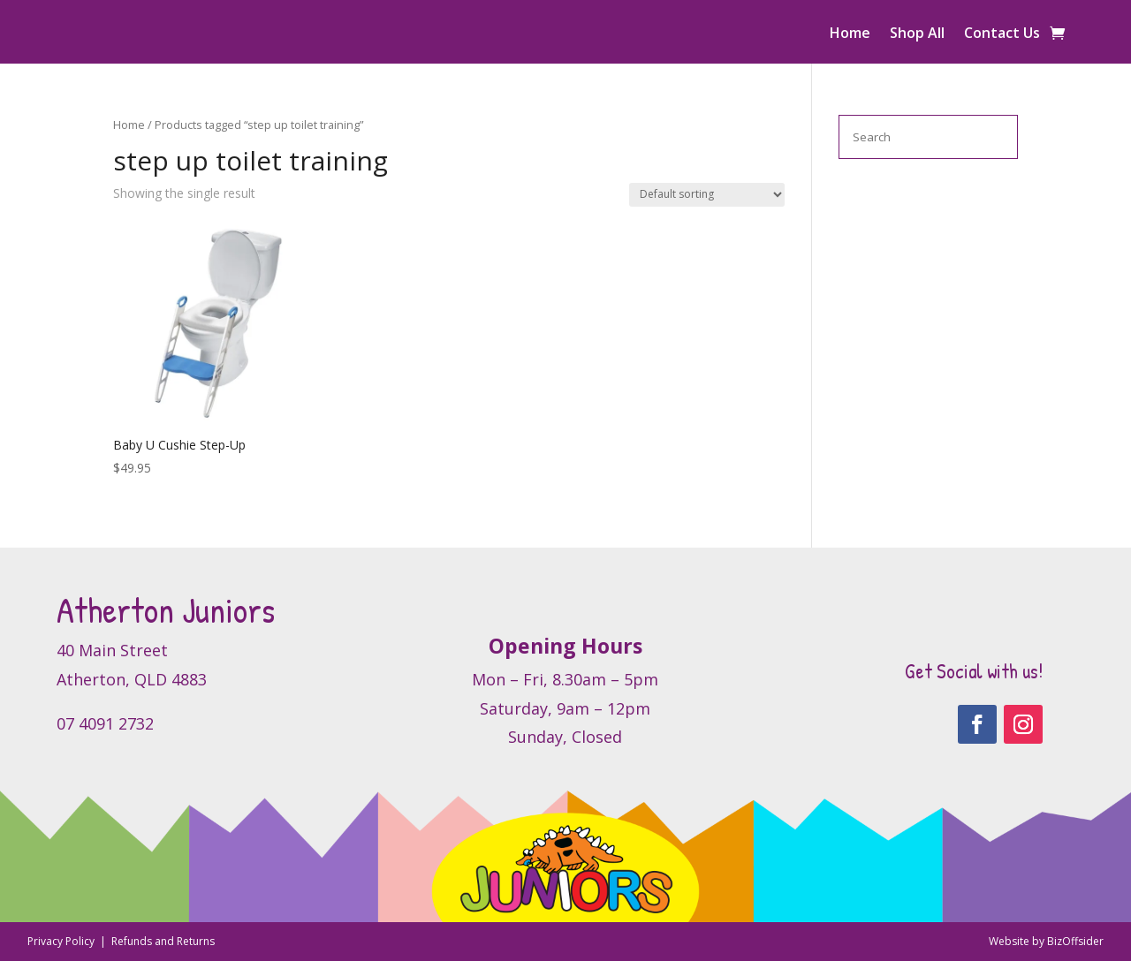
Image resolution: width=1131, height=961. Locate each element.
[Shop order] (707, 195)
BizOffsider (1075, 941)
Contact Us (1002, 34)
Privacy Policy (62, 941)
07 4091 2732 (105, 723)
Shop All (917, 34)
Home (850, 34)
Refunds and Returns (163, 941)
